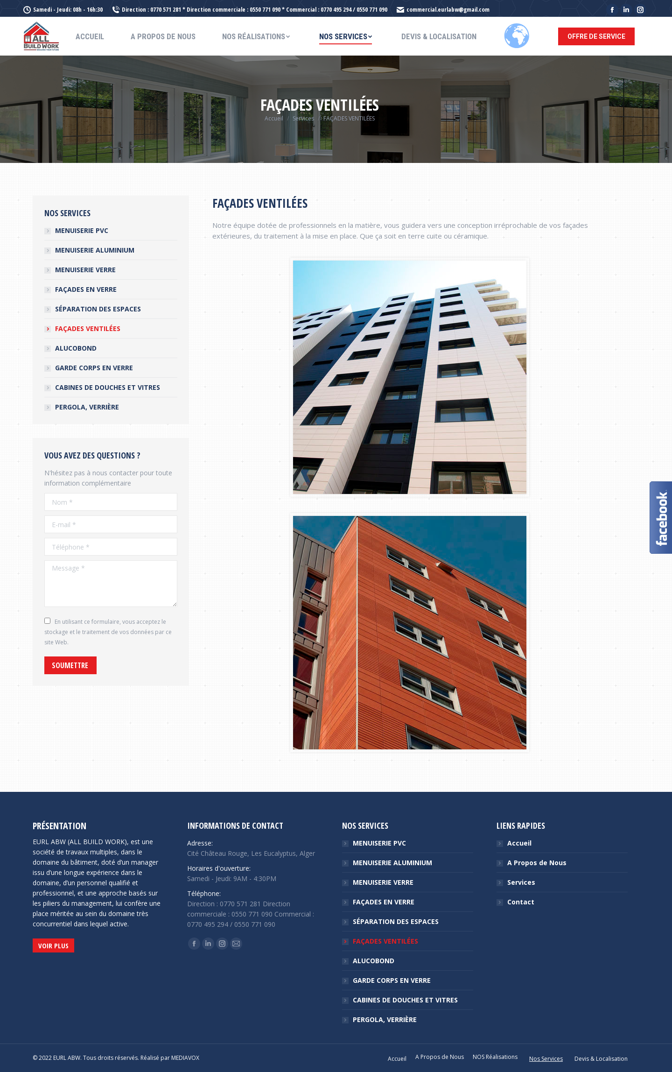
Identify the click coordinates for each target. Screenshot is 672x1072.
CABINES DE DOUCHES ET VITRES (107, 387)
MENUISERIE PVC (81, 230)
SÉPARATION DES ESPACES (98, 308)
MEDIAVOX (185, 1058)
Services (521, 882)
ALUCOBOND (76, 348)
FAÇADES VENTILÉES (87, 328)
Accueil (519, 843)
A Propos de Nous (537, 862)
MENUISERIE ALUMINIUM (94, 250)
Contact (520, 901)
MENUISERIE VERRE (85, 269)
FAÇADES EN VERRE (86, 289)
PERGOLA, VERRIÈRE (87, 406)
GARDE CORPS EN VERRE (94, 367)
